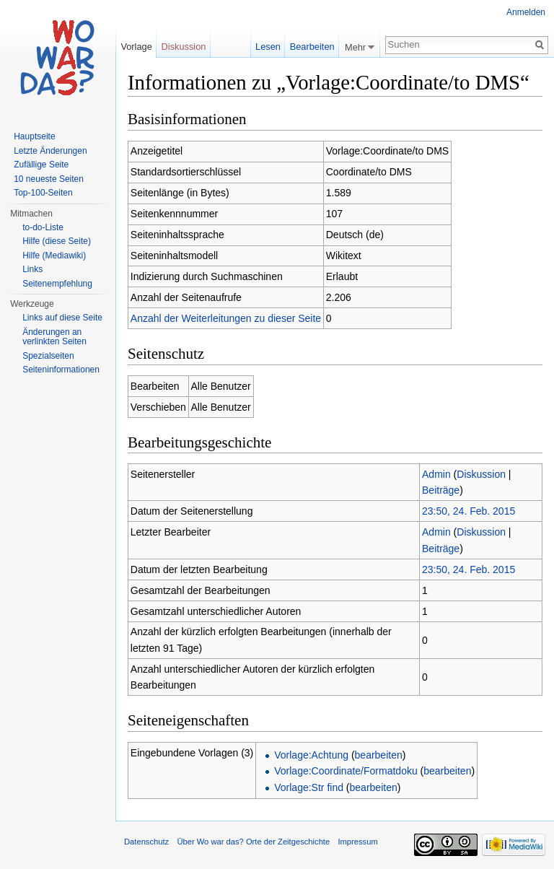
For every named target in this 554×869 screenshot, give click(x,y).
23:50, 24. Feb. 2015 (468, 511)
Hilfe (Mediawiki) (54, 255)
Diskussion (481, 474)
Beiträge (441, 490)
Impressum (357, 841)
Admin (436, 474)
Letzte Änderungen (50, 151)
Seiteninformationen (61, 369)
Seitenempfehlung (57, 284)
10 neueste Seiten (49, 179)
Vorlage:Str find (308, 787)
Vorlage (135, 46)
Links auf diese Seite (62, 318)
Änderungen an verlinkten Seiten (54, 337)
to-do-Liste (42, 227)
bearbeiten (379, 755)
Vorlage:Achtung (311, 755)
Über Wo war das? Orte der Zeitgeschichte (253, 841)
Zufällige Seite (41, 165)
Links (32, 269)
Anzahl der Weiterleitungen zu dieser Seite (226, 318)
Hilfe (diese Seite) (56, 241)
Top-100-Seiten (43, 193)
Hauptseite (34, 136)
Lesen (268, 46)
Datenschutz (146, 841)
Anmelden (525, 12)
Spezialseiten (48, 356)
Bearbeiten (312, 46)
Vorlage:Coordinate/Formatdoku (345, 771)
